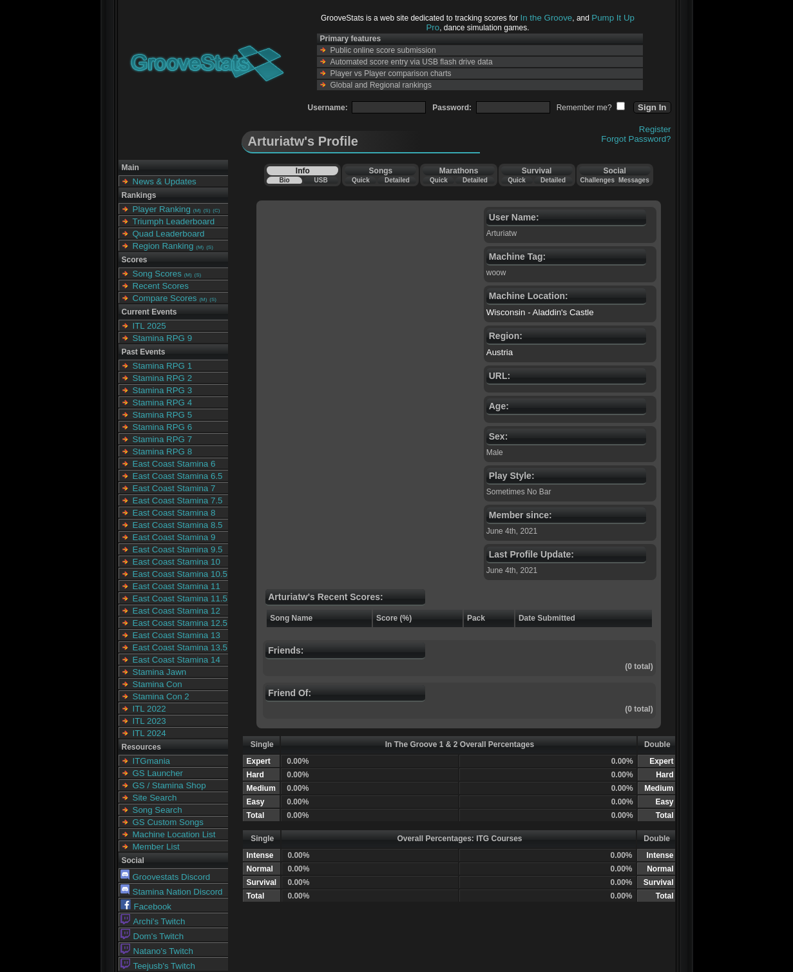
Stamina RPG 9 (163, 338)
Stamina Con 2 (161, 696)
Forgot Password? (636, 139)
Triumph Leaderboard (174, 221)
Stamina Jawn (160, 672)
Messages (633, 180)
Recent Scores (161, 286)
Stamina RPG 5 (163, 415)
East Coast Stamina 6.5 (178, 476)
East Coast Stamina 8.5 (178, 525)
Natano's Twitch (156, 951)
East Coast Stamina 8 (174, 513)
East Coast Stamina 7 (174, 488)
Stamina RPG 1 (163, 366)
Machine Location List (174, 834)
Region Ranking (163, 246)
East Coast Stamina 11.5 (180, 598)
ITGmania (152, 761)
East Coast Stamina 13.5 (180, 647)
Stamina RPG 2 (163, 378)
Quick (361, 180)
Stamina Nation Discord (171, 892)
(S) (207, 210)
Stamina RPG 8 (163, 451)
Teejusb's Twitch (157, 966)
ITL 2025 (149, 326)
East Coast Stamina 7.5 (178, 500)
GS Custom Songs (168, 822)
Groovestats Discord (165, 877)
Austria (499, 352)
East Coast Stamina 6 (174, 464)
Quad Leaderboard (169, 233)
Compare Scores (165, 298)
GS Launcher (158, 773)
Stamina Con (157, 684)
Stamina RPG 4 (163, 402)
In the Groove (547, 18)
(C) (216, 210)
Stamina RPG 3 (163, 390)
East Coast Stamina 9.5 (178, 549)
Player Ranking (162, 209)
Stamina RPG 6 (163, 427)
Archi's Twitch (153, 921)
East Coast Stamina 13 (176, 635)
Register (655, 129)
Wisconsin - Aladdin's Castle (540, 312)
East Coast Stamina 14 (176, 660)
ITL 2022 (149, 709)
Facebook (146, 906)
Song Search (157, 810)
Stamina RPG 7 (163, 439)
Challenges (597, 180)
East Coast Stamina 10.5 (180, 574)
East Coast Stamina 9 (174, 537)
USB (321, 180)
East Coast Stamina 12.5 (180, 623)
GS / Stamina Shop (169, 785)
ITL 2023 (149, 721)
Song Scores (157, 273)
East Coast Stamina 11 (176, 586)
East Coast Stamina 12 (176, 611)
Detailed (397, 180)
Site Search (155, 797)
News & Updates (164, 181)
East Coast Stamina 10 (176, 562)
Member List (156, 846)
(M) (197, 210)
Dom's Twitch (152, 936)
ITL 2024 (149, 733)
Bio (284, 180)
